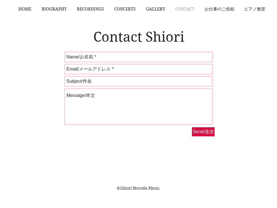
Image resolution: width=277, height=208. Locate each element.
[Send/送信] (203, 131)
